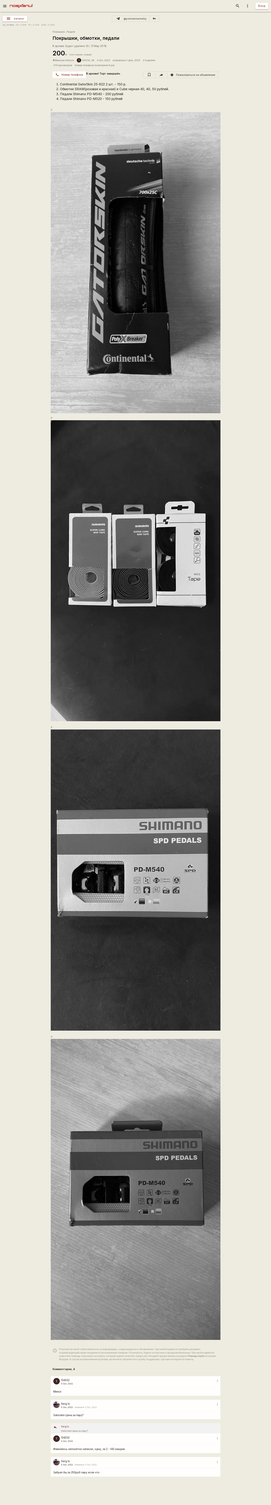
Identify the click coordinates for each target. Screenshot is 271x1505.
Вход (261, 5)
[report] (192, 74)
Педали (71, 31)
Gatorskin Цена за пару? (139, 1428)
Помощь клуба (196, 1356)
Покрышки (59, 31)
